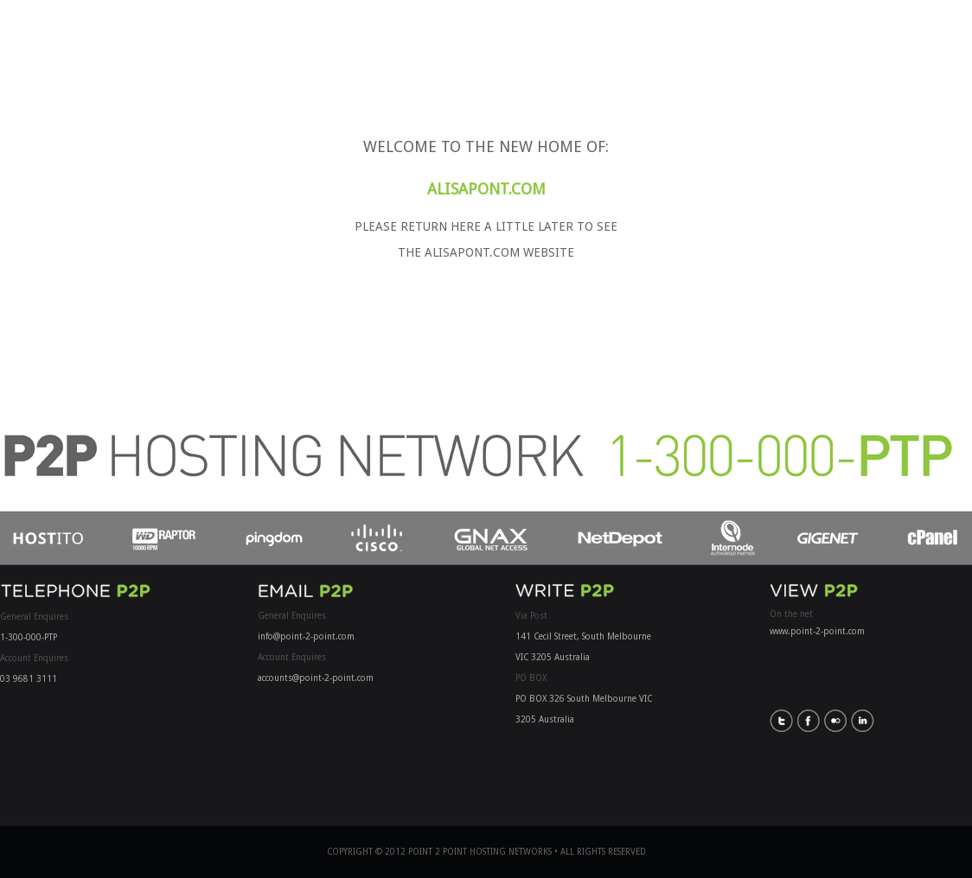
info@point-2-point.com (306, 636)
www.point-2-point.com (817, 631)
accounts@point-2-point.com (316, 678)
